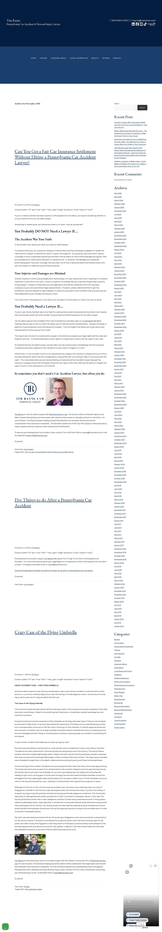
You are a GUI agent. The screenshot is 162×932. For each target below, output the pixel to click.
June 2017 (118, 528)
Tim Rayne (13, 20)
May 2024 (118, 260)
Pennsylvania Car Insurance (124, 685)
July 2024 (118, 253)
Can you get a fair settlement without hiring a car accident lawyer (49, 452)
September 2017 (120, 517)
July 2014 (117, 623)
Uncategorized (119, 724)
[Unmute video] (125, 866)
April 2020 (118, 422)
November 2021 (120, 362)
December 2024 (120, 236)
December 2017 (120, 510)
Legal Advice (119, 668)
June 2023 (118, 295)
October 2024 (119, 243)
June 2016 (118, 570)
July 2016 (117, 566)
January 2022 (119, 355)
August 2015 (119, 602)
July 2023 (117, 292)
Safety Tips (118, 696)
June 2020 (118, 415)
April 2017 (117, 535)
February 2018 (119, 503)
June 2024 (118, 257)
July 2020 (117, 412)
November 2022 (120, 320)
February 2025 (119, 229)
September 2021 (120, 366)
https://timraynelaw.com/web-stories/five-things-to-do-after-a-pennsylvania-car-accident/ (54, 570)
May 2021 (117, 376)
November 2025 (120, 211)
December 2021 (120, 359)
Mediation (118, 675)
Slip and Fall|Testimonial (123, 710)
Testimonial (118, 713)
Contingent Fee (89, 321)
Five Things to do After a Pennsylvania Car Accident (53, 502)
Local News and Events (123, 671)
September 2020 (120, 404)
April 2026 (118, 197)
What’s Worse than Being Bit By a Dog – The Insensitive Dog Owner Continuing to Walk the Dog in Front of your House (130, 133)
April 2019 (118, 457)
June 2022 (118, 338)
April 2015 (117, 616)
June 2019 (118, 454)
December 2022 (120, 316)
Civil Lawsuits (119, 654)
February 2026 (119, 204)
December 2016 (120, 549)
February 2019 (119, 464)
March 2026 (118, 200)
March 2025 (118, 225)
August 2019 (119, 447)
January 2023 (119, 313)
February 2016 (119, 584)
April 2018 (118, 496)
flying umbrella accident (33, 889)
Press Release (119, 692)
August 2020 (119, 408)
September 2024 (120, 246)
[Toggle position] (150, 866)
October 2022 (119, 324)
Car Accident (28, 449)
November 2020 (120, 397)
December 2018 (120, 471)
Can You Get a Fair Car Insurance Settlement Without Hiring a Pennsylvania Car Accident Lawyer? (55, 156)
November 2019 (120, 436)
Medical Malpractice (121, 678)
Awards (117, 639)
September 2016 (120, 559)
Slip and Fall (118, 703)
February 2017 (119, 542)
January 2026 (119, 207)
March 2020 (118, 426)
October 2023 (119, 281)
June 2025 (118, 218)
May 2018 (117, 492)
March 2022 (118, 348)
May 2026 (118, 193)
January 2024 (119, 271)
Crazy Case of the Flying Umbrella (46, 632)
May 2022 (118, 341)
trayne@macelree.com (142, 20)
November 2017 (120, 514)
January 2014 (119, 626)
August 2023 (119, 288)
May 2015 (117, 612)
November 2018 (120, 475)
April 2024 (118, 264)
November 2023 (120, 278)
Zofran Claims (119, 727)
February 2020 (119, 429)
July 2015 (117, 605)
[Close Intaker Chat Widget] (155, 866)
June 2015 (118, 609)
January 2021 (119, 390)
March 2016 (118, 580)
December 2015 (120, 591)
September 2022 (120, 327)
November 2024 (120, 239)
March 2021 (118, 383)
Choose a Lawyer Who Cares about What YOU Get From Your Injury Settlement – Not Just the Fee (130, 124)
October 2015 (119, 598)
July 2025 (117, 214)
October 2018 (119, 478)
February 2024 (119, 267)
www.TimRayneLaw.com (37, 435)
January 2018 (119, 507)
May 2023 (118, 299)
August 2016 (119, 563)
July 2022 (117, 334)
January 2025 (119, 232)
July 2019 (117, 450)
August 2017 (119, 521)
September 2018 (120, 482)
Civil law (27, 887)
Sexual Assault (119, 699)
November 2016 (120, 552)
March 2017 (118, 538)
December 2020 (120, 394)
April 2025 (118, 221)
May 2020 (118, 419)
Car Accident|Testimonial (123, 647)
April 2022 (118, 345)
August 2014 (119, 619)
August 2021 (119, 369)
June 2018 (118, 489)
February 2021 (119, 387)
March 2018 (118, 500)
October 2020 (119, 401)
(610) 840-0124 (119, 20)
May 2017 (117, 531)
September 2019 (120, 443)
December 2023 (120, 274)
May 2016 (117, 573)
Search (116, 104)
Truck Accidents (120, 720)
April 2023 (118, 302)
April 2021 (117, 380)
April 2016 (118, 577)
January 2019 (119, 468)
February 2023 (119, 309)
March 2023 (118, 306)
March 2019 (118, 461)
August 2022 (119, 331)
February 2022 (119, 352)
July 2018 (117, 485)
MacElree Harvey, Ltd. (58, 414)
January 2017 (119, 545)
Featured (117, 661)
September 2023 (120, 285)
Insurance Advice (120, 664)
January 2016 (119, 588)
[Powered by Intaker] (144, 927)
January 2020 (119, 433)
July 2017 (117, 524)
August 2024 (119, 250)
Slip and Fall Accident (122, 706)
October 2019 (119, 440)
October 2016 (119, 556)
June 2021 (118, 373)
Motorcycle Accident (122, 682)
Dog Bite (117, 657)
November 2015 (120, 595)
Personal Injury (119, 689)
